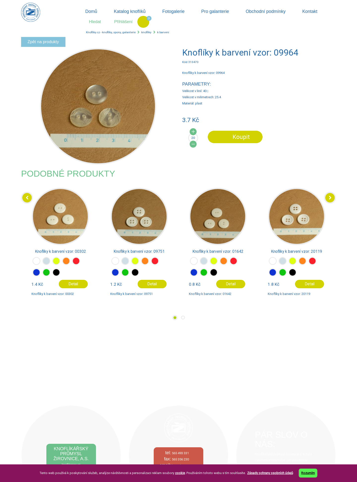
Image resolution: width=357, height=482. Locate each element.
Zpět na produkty (43, 41)
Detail (73, 284)
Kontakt (309, 11)
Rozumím (308, 473)
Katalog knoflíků (130, 11)
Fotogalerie (173, 11)
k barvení (163, 32)
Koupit (241, 136)
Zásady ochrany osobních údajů (270, 473)
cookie (180, 473)
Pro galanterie (215, 11)
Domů (91, 11)
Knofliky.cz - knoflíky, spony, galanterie (111, 32)
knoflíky (146, 32)
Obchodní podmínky (266, 11)
